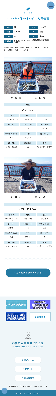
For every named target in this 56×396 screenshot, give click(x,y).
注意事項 (12, 386)
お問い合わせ (28, 378)
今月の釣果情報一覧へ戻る (28, 272)
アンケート (28, 369)
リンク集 (43, 386)
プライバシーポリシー (28, 386)
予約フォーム (28, 360)
